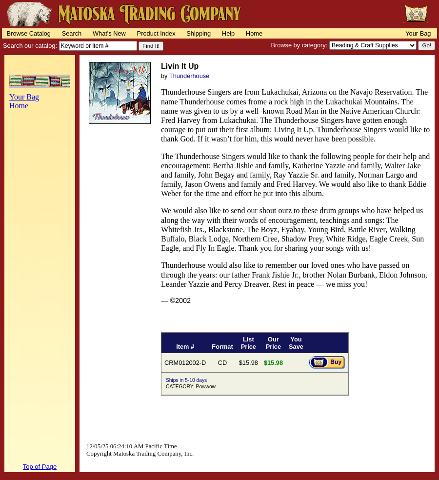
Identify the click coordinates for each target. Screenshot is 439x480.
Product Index (156, 33)
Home (254, 33)
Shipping (198, 33)
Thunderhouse (189, 76)
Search (72, 33)
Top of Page (40, 466)
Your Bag (418, 33)
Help (228, 33)
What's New (109, 33)
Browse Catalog (29, 33)
